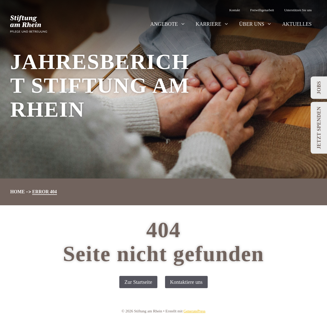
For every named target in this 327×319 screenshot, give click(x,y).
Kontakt (234, 10)
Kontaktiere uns (186, 282)
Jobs (319, 87)
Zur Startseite (138, 282)
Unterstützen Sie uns (298, 10)
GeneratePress (194, 311)
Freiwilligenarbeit (262, 10)
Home (17, 191)
